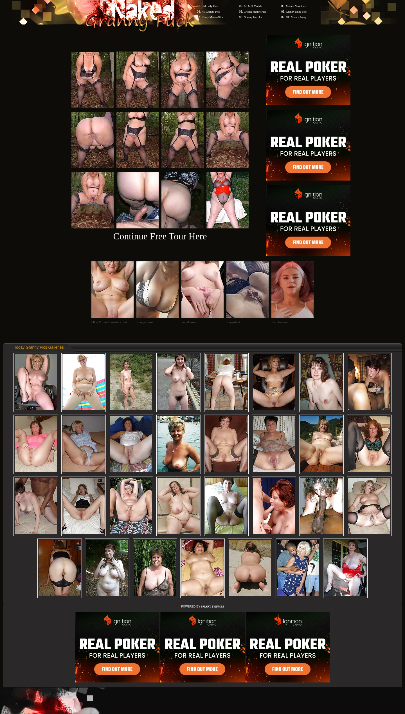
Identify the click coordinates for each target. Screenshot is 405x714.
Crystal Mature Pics (255, 11)
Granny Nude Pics (296, 11)
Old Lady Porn (210, 6)
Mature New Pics (295, 6)
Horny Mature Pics (212, 17)
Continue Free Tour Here (160, 236)
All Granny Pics (211, 11)
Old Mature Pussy (296, 17)
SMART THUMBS (212, 606)
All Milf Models (253, 6)
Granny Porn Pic (253, 17)
